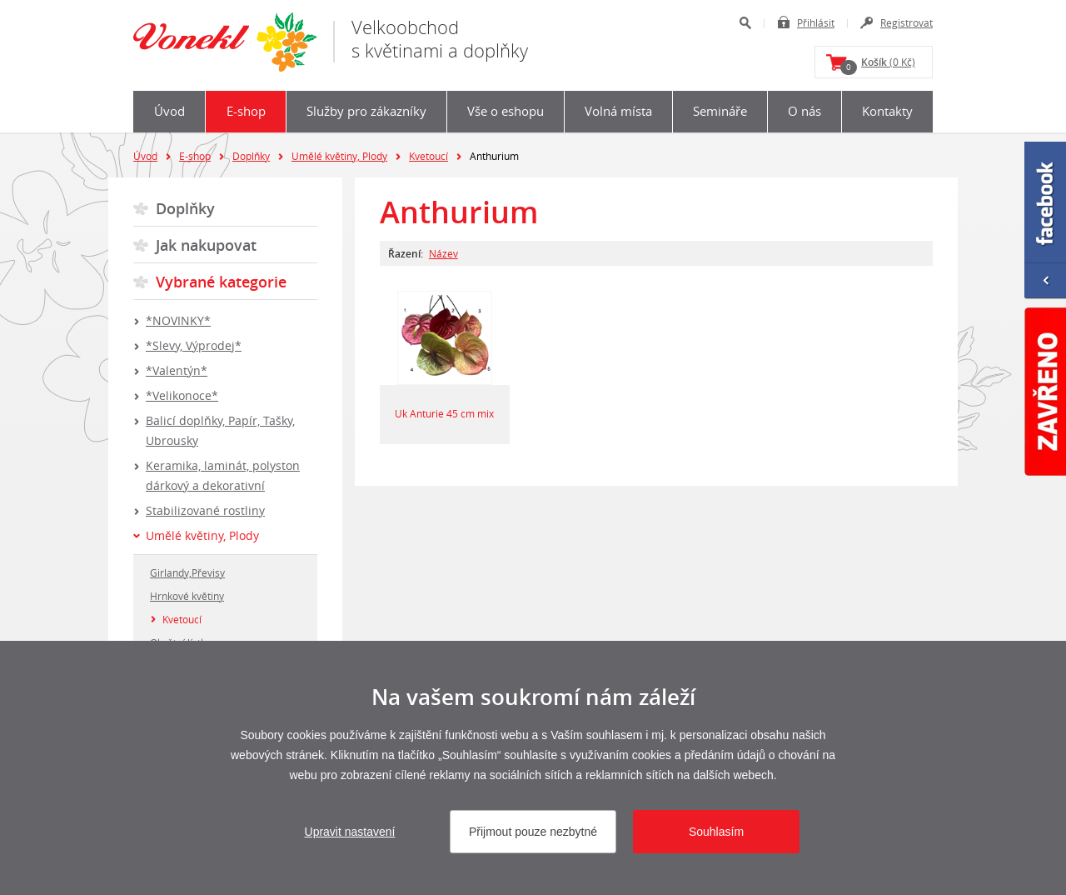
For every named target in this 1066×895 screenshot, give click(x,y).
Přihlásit (815, 22)
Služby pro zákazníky (366, 110)
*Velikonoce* (182, 395)
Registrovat (906, 22)
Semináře (720, 110)
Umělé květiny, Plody (339, 155)
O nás (804, 110)
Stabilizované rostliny (205, 510)
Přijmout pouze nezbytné (533, 831)
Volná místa (618, 110)
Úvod (169, 110)
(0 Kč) (877, 65)
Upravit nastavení (350, 831)
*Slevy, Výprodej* (194, 345)
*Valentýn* (176, 370)
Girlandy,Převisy (187, 572)
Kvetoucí (428, 155)
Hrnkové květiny (187, 595)
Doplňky (251, 155)
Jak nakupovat (206, 245)
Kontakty (887, 110)
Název (443, 253)
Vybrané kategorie (221, 282)
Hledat (745, 23)
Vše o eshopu (505, 110)
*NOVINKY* (178, 320)
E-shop (246, 110)
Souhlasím (716, 831)
